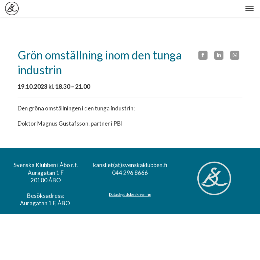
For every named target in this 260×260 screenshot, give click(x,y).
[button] (249, 8)
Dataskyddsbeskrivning (130, 194)
